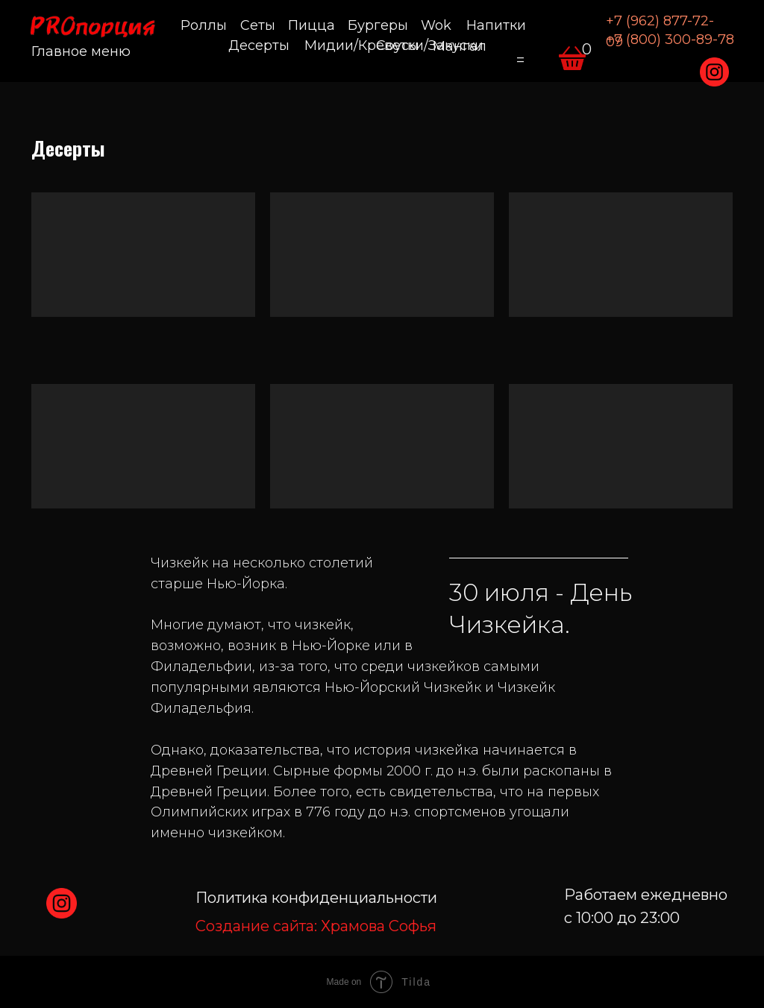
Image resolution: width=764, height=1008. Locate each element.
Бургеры (378, 25)
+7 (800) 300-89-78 (670, 39)
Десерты (258, 45)
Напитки (496, 25)
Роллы (204, 25)
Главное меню (81, 51)
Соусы (397, 45)
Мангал (459, 46)
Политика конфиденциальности (316, 898)
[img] (714, 71)
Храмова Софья (315, 926)
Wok (436, 25)
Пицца (311, 25)
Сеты (257, 25)
